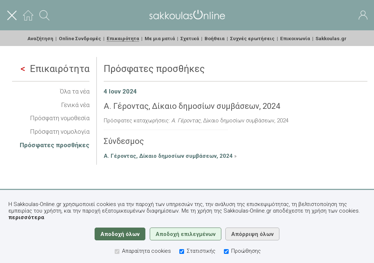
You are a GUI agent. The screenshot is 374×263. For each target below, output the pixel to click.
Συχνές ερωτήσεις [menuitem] (252, 38)
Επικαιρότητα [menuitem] (123, 38)
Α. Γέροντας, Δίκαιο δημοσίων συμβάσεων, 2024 (168, 156)
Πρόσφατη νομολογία (59, 131)
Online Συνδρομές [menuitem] (80, 38)
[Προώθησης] (226, 251)
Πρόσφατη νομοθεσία (59, 118)
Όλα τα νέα (74, 91)
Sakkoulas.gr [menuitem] (331, 38)
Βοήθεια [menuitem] (215, 38)
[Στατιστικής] (181, 251)
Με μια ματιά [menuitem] (160, 38)
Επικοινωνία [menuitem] (295, 38)
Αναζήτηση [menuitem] (40, 38)
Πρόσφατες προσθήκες (54, 145)
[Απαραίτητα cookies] (117, 251)
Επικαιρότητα (54, 68)
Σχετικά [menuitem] (189, 38)
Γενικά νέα (75, 104)
